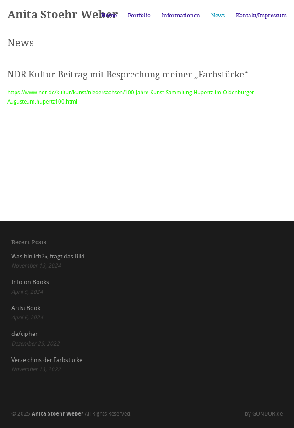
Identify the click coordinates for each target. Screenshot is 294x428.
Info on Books (30, 282)
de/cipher (24, 333)
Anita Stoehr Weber (62, 14)
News (218, 15)
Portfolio (139, 15)
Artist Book (25, 308)
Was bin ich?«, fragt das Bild (48, 256)
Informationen (181, 15)
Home (109, 15)
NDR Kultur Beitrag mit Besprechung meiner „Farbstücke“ (127, 74)
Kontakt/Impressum (261, 15)
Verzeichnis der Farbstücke (46, 360)
